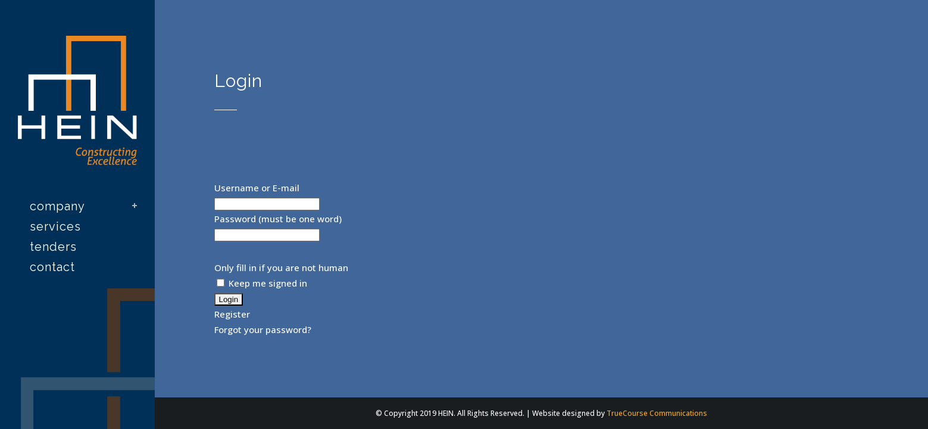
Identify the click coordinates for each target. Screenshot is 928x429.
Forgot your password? (262, 329)
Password (235, 219)
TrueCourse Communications (657, 413)
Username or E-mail (256, 188)
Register (232, 314)
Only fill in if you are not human (281, 267)
